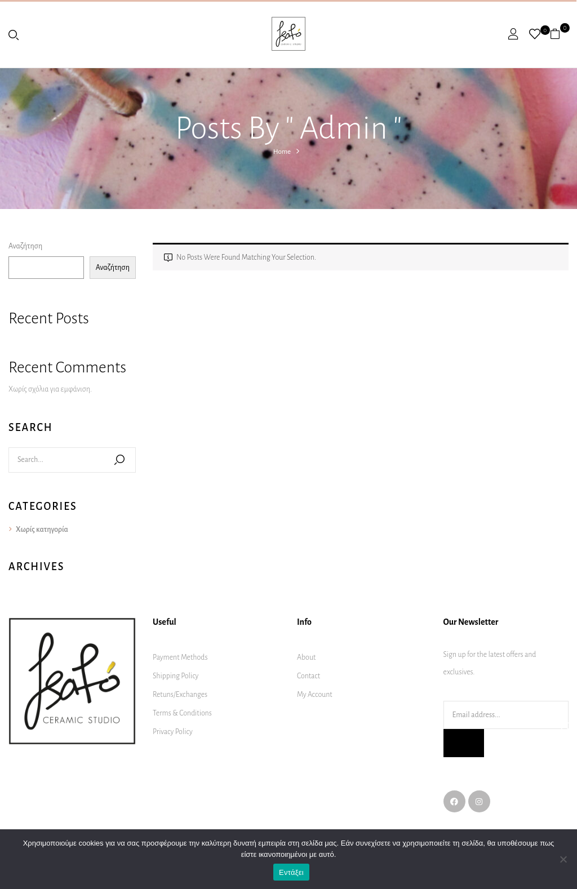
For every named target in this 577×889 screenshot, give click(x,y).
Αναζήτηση (25, 246)
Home (282, 151)
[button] (559, 34)
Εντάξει (291, 872)
